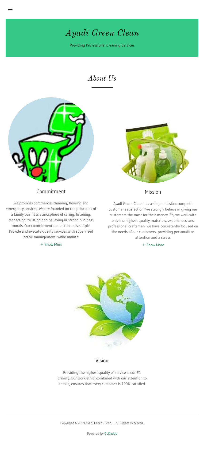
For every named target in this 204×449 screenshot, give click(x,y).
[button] (10, 9)
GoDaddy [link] (110, 433)
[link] (102, 34)
